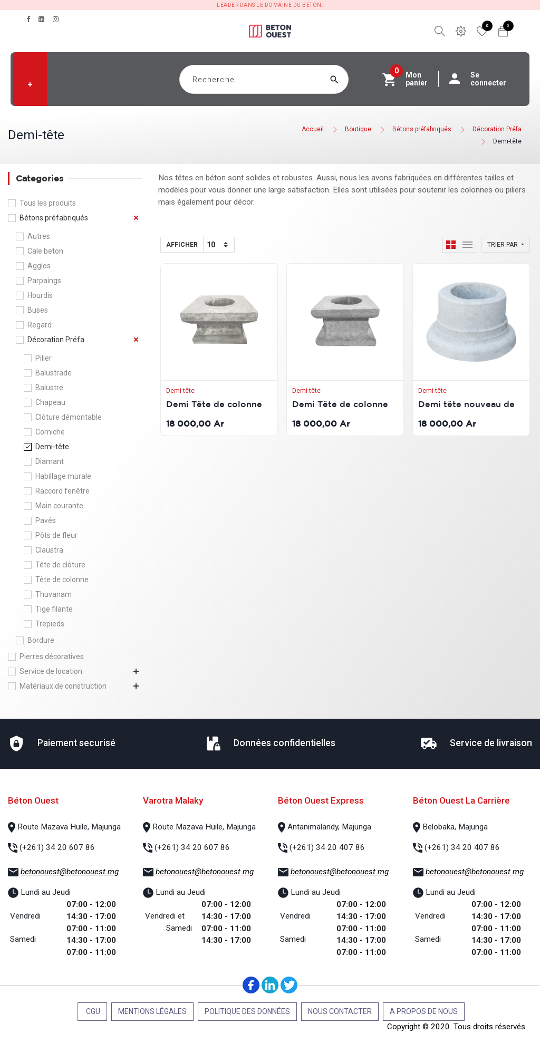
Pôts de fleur (56, 535)
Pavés (45, 520)
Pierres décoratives (52, 656)
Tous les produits (48, 203)
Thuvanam (53, 594)
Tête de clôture (60, 565)
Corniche (50, 432)
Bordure (40, 640)
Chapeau (50, 402)
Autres (38, 236)
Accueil (313, 129)
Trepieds (49, 624)
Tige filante (54, 609)
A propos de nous (424, 1011)
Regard (39, 325)
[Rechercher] (354, 79)
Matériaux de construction (63, 686)
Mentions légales (152, 1011)
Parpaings (44, 280)
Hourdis (40, 295)
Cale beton (45, 251)
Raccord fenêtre (62, 491)
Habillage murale (63, 476)
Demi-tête (507, 141)
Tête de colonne (62, 579)
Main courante (59, 505)
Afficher (182, 244)
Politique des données (247, 1011)
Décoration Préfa (497, 129)
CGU (92, 1011)
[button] (30, 84)
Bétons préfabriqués (421, 129)
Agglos (39, 266)
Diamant (49, 461)
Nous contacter (340, 1011)
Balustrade (53, 373)
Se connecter (483, 79)
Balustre (49, 387)
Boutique (358, 129)
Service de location (51, 671)
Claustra (49, 550)
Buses (37, 310)
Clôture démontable (68, 417)
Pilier (43, 358)
